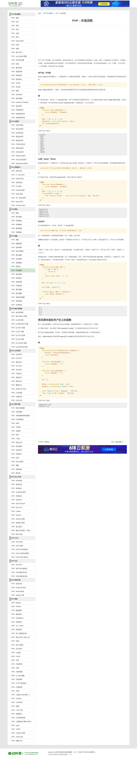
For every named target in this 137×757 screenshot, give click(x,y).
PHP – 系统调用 (16, 679)
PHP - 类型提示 (16, 278)
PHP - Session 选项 (18, 519)
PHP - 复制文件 (16, 377)
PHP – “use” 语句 (17, 710)
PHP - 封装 (15, 458)
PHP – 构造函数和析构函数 (20, 415)
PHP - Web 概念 (16, 480)
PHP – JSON (15, 656)
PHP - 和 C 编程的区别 (19, 633)
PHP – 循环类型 (16, 182)
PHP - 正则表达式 (17, 618)
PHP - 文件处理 (16, 354)
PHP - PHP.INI (16, 606)
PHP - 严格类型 (16, 285)
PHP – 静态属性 (16, 446)
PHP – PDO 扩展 (17, 737)
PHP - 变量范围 (16, 282)
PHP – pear (15, 725)
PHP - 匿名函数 (16, 289)
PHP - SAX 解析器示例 (19, 572)
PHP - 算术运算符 (17, 129)
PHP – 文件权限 (16, 393)
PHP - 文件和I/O (16, 94)
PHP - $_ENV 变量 (17, 339)
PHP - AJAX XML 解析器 (19, 549)
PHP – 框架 (15, 641)
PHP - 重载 (15, 465)
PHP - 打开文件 (16, 358)
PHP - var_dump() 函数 (19, 56)
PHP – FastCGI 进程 (18, 733)
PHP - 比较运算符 (17, 133)
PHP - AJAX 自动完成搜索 (20, 553)
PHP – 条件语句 (16, 171)
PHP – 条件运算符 (17, 152)
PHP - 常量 (15, 64)
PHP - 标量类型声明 (18, 114)
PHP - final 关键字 (17, 461)
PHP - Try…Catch (17, 626)
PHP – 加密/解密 (17, 672)
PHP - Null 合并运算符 (18, 159)
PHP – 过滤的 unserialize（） (21, 695)
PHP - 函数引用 (16, 741)
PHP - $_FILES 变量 (18, 335)
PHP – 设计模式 (16, 649)
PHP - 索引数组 (16, 217)
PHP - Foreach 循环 (18, 190)
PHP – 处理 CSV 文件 (18, 389)
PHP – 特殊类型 (16, 664)
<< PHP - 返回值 (43, 442)
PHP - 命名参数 (16, 259)
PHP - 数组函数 (16, 228)
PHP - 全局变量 (16, 305)
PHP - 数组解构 (16, 610)
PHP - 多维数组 (16, 224)
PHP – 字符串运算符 (18, 144)
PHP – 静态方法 (16, 442)
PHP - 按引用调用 (17, 251)
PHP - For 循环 (16, 186)
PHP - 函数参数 (16, 243)
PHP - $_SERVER (17, 320)
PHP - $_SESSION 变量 (19, 347)
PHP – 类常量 (16, 427)
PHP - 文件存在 (16, 370)
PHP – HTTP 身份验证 (18, 683)
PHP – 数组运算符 (17, 148)
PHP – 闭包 (15, 691)
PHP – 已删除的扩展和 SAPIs (21, 721)
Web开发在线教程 (66, 752)
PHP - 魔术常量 (16, 68)
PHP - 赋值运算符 (17, 140)
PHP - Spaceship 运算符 (19, 163)
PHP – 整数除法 (16, 714)
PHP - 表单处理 (16, 484)
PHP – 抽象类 (16, 431)
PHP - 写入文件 (16, 366)
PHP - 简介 (15, 22)
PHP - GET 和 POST (18, 503)
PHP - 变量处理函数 (18, 297)
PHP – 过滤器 (16, 652)
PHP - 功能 (15, 33)
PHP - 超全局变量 (17, 312)
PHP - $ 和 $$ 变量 (17, 60)
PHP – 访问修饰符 (17, 419)
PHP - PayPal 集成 (17, 591)
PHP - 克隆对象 (16, 469)
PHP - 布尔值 (15, 87)
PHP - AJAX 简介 (17, 542)
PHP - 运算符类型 (17, 125)
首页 (39, 13)
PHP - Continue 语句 (18, 205)
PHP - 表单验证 (16, 488)
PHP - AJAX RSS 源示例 (19, 557)
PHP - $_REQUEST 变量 (19, 324)
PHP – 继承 (15, 423)
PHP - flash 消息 (16, 534)
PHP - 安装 (15, 25)
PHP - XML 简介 (16, 565)
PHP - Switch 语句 (17, 179)
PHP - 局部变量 (16, 301)
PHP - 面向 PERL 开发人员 (20, 637)
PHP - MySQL (16, 603)
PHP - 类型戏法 (16, 79)
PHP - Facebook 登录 (18, 587)
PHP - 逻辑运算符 (17, 136)
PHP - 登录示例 (16, 584)
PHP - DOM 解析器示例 (19, 576)
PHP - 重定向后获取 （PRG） (21, 530)
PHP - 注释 (15, 45)
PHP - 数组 (15, 213)
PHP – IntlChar (16, 698)
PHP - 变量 (15, 48)
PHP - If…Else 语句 (18, 175)
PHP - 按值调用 (16, 247)
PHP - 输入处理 (16, 526)
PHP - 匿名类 (15, 473)
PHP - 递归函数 (16, 274)
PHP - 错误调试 (16, 629)
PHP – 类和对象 (16, 412)
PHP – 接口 (15, 435)
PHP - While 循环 (17, 194)
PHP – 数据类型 (16, 71)
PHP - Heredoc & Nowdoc (20, 102)
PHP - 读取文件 (16, 362)
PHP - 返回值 (15, 266)
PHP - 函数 (15, 240)
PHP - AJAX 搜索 (17, 546)
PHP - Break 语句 (17, 202)
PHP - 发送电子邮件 (18, 523)
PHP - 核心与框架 (17, 645)
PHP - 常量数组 (16, 232)
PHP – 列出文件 (16, 400)
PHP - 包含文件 (16, 500)
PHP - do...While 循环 (18, 198)
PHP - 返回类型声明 (18, 117)
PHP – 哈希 (15, 668)
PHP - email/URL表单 (18, 492)
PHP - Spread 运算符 (18, 156)
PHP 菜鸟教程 (48, 13)
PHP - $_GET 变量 (17, 331)
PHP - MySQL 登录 (17, 595)
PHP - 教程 (15, 18)
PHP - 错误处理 (16, 622)
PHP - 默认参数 (16, 255)
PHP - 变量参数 (16, 263)
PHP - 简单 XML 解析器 (19, 568)
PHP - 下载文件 (16, 373)
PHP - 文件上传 (16, 507)
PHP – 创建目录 (16, 396)
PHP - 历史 (15, 29)
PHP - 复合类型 (16, 106)
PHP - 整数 (15, 91)
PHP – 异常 (15, 660)
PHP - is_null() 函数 (18, 675)
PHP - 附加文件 (16, 381)
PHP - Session (16, 515)
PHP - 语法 (15, 37)
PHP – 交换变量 (16, 687)
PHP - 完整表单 (16, 496)
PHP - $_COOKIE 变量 (19, 343)
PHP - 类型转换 (16, 75)
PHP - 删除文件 (16, 385)
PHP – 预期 (15, 706)
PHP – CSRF (15, 729)
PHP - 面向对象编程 (18, 408)
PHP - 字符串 (15, 83)
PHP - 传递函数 (16, 270)
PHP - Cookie (16, 511)
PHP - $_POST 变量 (18, 328)
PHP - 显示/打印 (16, 52)
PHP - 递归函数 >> (117, 442)
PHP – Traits (15, 438)
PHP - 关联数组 (16, 220)
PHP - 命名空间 (16, 450)
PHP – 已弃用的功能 (18, 718)
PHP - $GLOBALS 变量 (19, 316)
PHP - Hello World (17, 41)
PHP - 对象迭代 (16, 454)
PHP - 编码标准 (16, 614)
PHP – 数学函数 (16, 98)
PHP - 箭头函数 (16, 293)
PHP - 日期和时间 (17, 110)
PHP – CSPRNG (17, 702)
